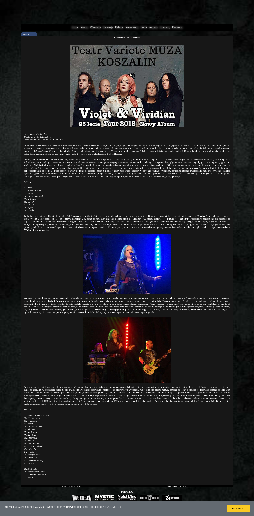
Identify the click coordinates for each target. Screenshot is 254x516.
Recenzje (108, 27)
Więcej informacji (114, 507)
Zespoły (153, 27)
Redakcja (177, 27)
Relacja (26, 34)
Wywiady (95, 27)
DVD (144, 27)
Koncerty (165, 27)
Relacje (119, 27)
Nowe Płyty (132, 27)
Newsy (84, 27)
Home (75, 27)
